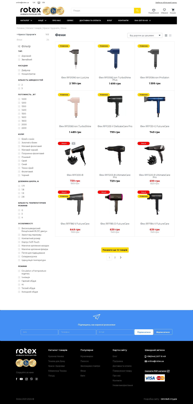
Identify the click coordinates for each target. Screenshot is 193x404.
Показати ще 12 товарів (115, 250)
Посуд (51, 375)
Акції (40, 20)
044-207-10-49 (141, 20)
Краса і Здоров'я (51, 28)
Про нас (56, 20)
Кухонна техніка (56, 356)
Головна (20, 28)
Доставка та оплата (90, 20)
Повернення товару (122, 371)
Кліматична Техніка (57, 371)
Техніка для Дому (56, 361)
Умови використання (123, 385)
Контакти (123, 20)
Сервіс (70, 20)
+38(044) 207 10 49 (155, 356)
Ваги (82, 375)
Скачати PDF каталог (157, 371)
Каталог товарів (33, 28)
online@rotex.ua (22, 2)
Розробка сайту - (160, 399)
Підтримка (118, 361)
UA (34, 2)
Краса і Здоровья (56, 366)
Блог (109, 20)
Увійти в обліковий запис (166, 2)
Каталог (25, 20)
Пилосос (84, 361)
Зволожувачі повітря (90, 366)
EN (43, 2)
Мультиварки (86, 356)
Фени (83, 371)
